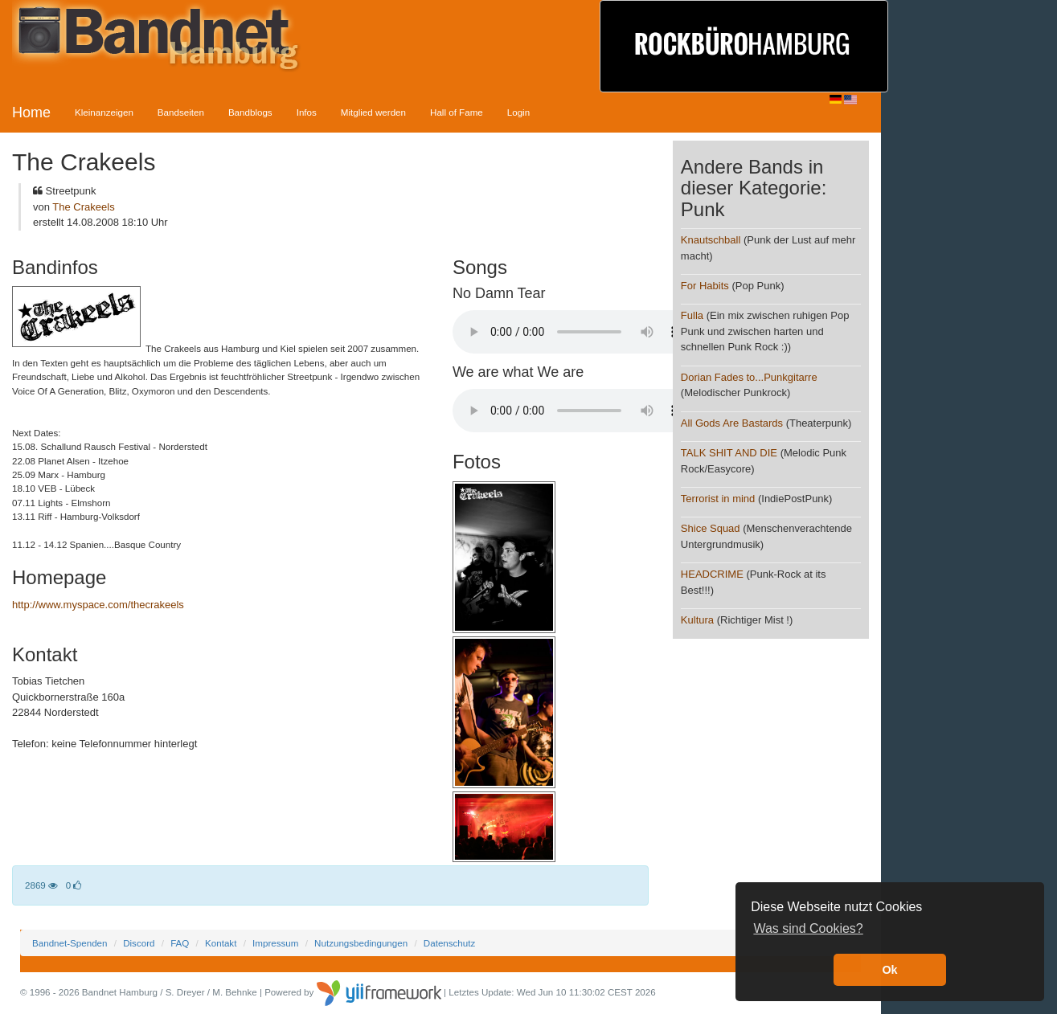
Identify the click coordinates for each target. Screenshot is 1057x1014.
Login (518, 112)
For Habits (705, 286)
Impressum (275, 943)
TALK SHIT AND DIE (729, 453)
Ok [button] (889, 969)
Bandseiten (181, 112)
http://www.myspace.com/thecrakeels (98, 605)
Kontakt (220, 943)
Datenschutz (449, 943)
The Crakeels (83, 207)
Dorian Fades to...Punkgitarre (749, 377)
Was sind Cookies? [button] (807, 928)
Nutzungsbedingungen (361, 943)
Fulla (692, 315)
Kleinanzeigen (104, 112)
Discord (138, 943)
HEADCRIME (712, 574)
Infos (307, 112)
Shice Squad (710, 528)
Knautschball (710, 240)
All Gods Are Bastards (732, 423)
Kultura (699, 620)
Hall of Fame (456, 112)
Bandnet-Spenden (69, 943)
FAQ (179, 943)
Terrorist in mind (718, 499)
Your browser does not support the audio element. (573, 332)
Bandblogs (250, 112)
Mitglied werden (373, 112)
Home (31, 112)
